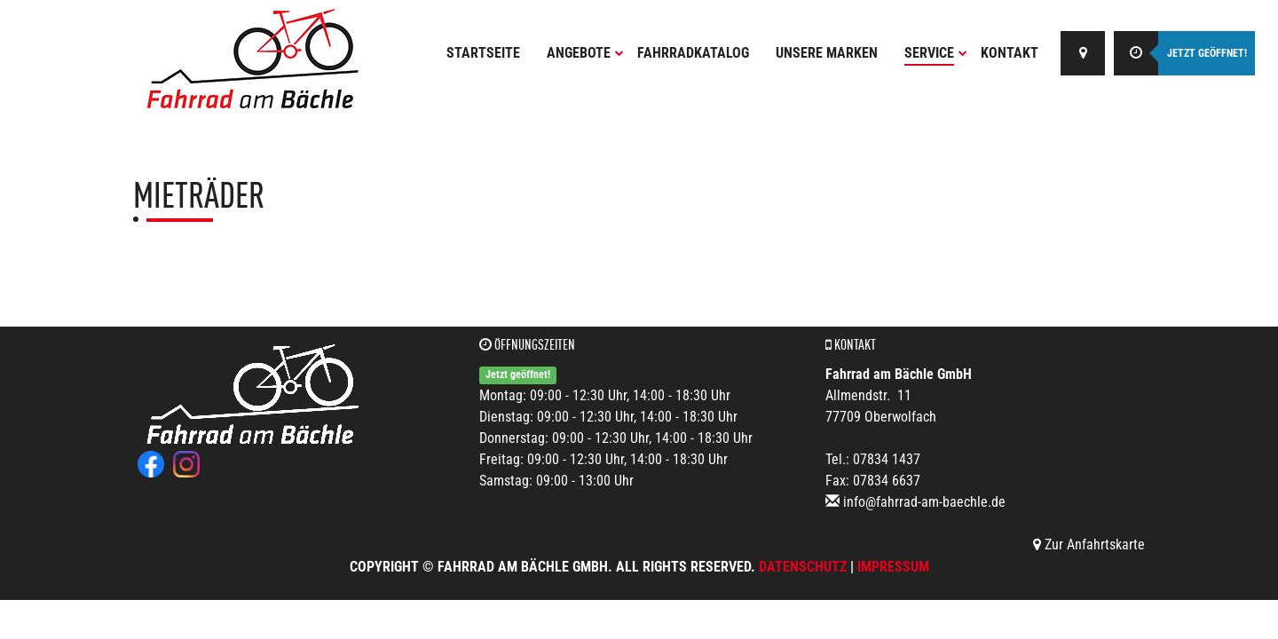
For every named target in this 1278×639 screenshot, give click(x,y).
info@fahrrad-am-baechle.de (924, 501)
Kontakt (1009, 52)
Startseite (483, 52)
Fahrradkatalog (693, 52)
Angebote (585, 52)
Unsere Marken (827, 52)
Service (935, 52)
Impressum (893, 566)
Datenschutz (803, 566)
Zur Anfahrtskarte (1089, 544)
